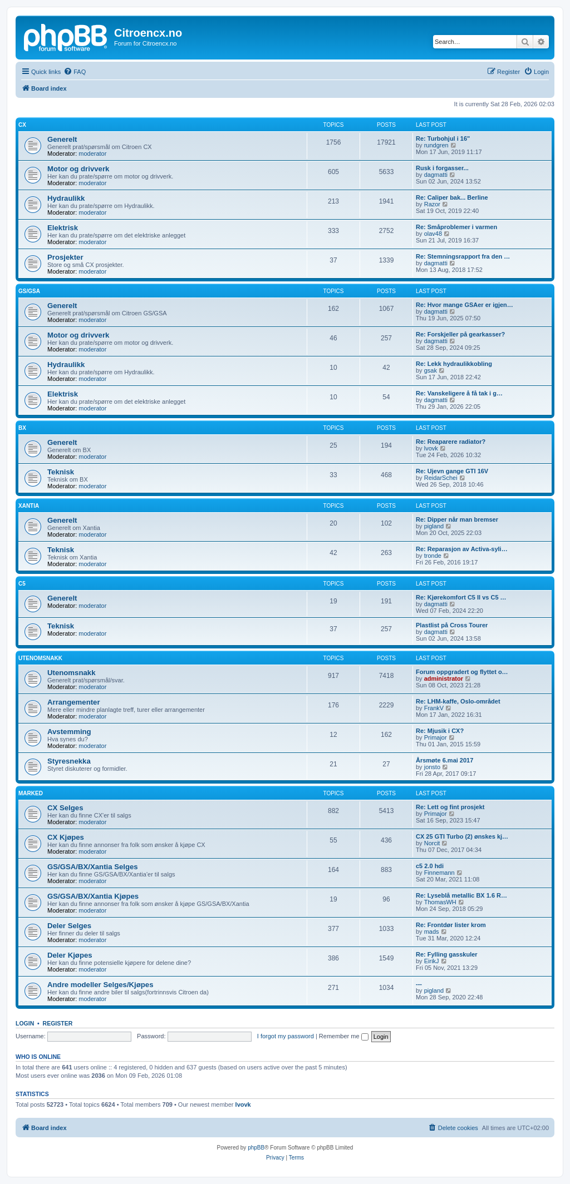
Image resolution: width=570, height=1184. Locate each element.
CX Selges (65, 808)
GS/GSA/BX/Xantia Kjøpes (93, 896)
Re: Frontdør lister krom (451, 925)
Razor (432, 204)
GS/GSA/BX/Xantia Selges (92, 867)
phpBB (256, 1148)
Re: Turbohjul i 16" (443, 138)
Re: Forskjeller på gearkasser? (460, 334)
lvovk (431, 448)
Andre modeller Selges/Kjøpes (100, 984)
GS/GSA (29, 291)
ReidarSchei (441, 477)
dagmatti (436, 174)
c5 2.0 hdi (430, 866)
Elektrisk (62, 228)
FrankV (434, 708)
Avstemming (69, 731)
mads (431, 931)
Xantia (28, 506)
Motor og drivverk (78, 169)
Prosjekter (65, 257)
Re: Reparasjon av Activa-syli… (462, 549)
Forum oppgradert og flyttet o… (462, 671)
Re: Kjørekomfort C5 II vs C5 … (461, 597)
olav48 (433, 233)
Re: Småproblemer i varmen (456, 227)
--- (419, 983)
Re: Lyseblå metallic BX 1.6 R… (461, 895)
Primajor (435, 737)
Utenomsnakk (40, 658)
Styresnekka (69, 761)
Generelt (62, 139)
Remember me (343, 1036)
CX (22, 125)
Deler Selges (69, 926)
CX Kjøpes (65, 837)
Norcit (432, 843)
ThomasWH (440, 902)
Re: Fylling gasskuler (447, 954)
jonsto (432, 767)
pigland (434, 526)
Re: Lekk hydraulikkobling (454, 363)
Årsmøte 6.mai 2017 (444, 760)
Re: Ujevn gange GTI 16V (452, 471)
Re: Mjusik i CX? (440, 730)
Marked (30, 793)
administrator (443, 678)
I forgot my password (285, 1036)
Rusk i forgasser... (442, 168)
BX (22, 428)
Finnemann (439, 872)
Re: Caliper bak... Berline (452, 197)
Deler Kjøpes (69, 955)
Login (25, 1023)
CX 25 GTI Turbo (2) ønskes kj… (462, 836)
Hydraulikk (66, 198)
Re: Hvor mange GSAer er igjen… (464, 304)
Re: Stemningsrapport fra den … (463, 256)
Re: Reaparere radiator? (450, 441)
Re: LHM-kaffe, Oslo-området (458, 701)
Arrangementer (73, 702)
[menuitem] (74, 71)
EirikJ (431, 961)
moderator (92, 153)
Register (58, 1023)
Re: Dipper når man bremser (457, 519)
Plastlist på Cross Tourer (452, 625)
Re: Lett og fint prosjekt (450, 807)
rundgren (436, 145)
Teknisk (60, 472)
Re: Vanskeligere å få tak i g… (459, 393)
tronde (432, 555)
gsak (430, 370)
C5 (22, 584)
